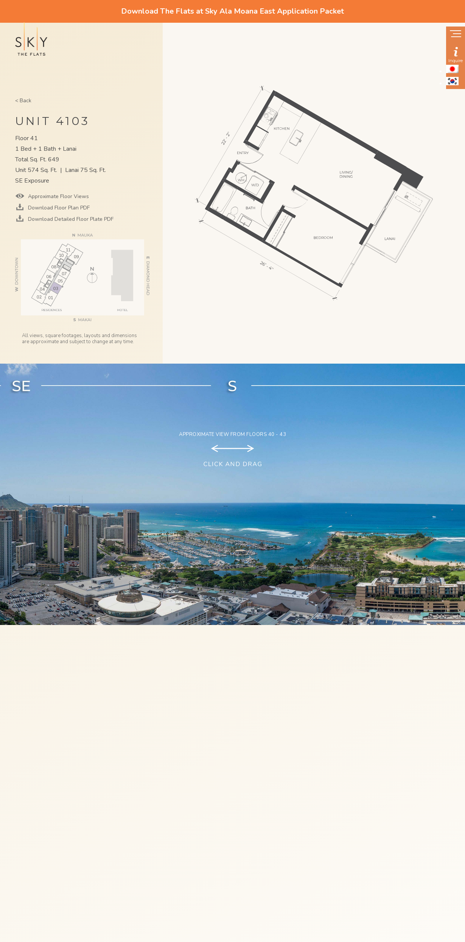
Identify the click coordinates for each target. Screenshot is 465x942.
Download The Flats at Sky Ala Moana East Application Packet (232, 11)
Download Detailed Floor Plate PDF (70, 219)
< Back (23, 100)
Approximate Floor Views (57, 196)
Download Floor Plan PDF (58, 207)
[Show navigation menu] (455, 34)
